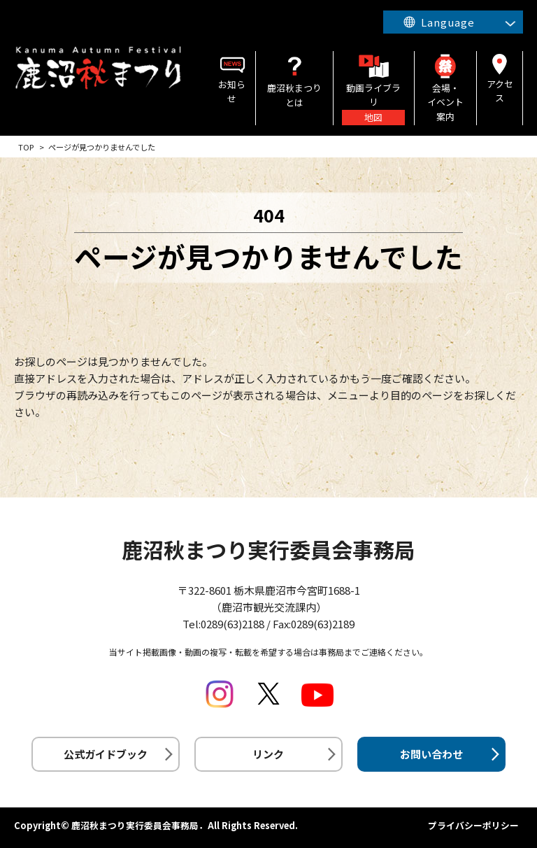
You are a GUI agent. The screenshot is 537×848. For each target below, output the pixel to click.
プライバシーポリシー (473, 825)
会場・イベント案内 (445, 87)
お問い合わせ (431, 754)
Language (446, 22)
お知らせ (232, 78)
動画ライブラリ (373, 88)
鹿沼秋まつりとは (294, 80)
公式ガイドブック (106, 754)
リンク (268, 754)
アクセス (499, 77)
